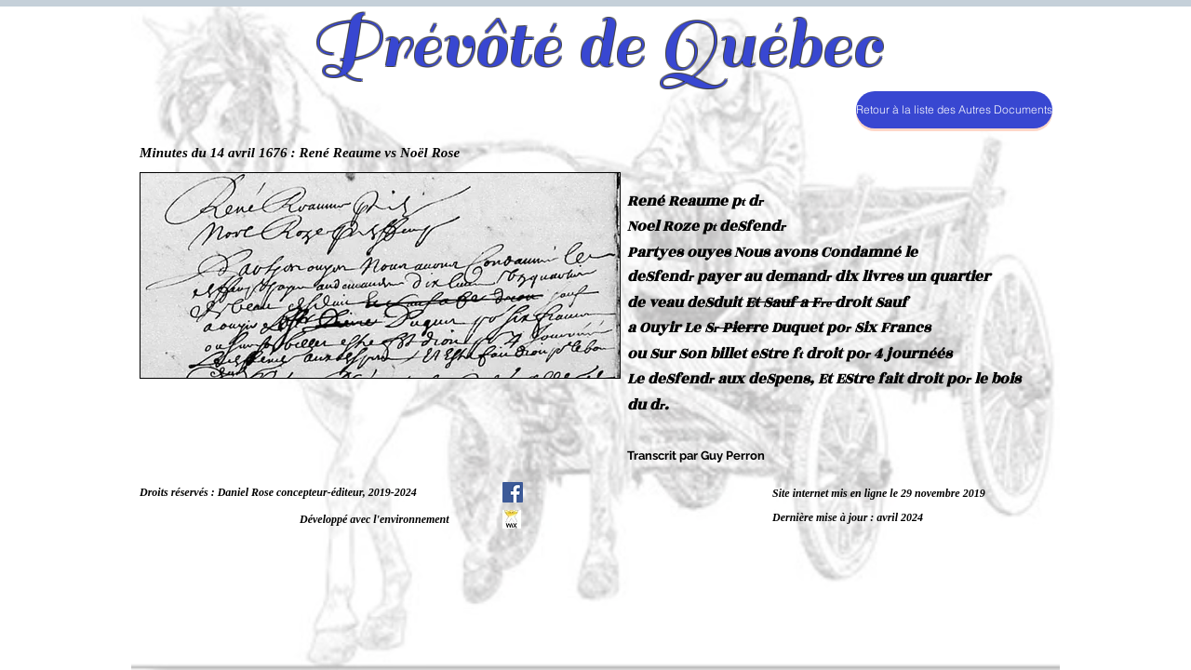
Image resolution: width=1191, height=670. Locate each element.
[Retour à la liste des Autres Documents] (954, 109)
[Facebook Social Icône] (512, 492)
